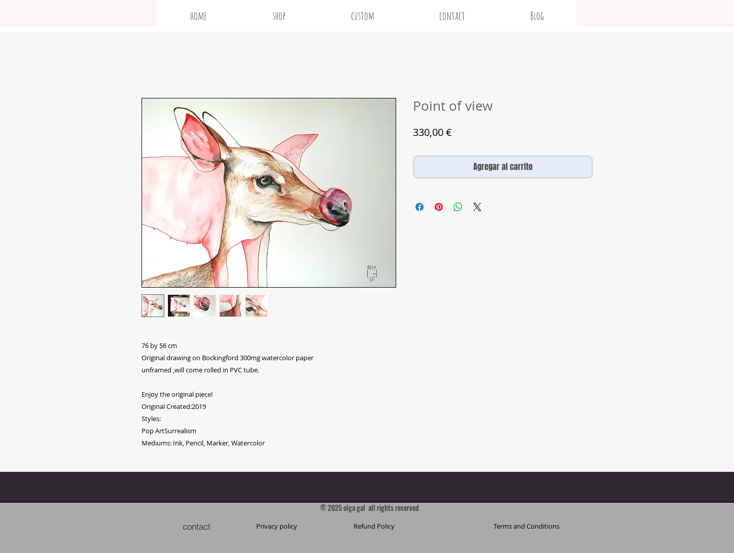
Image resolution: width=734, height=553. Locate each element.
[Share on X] (477, 207)
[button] (526, 526)
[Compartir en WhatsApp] (458, 207)
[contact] (197, 526)
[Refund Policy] (374, 526)
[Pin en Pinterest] (439, 207)
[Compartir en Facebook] (419, 207)
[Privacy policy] (276, 526)
